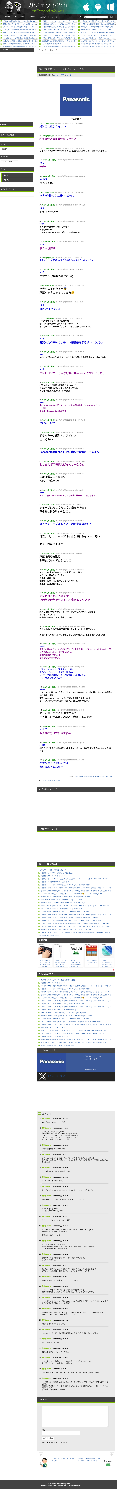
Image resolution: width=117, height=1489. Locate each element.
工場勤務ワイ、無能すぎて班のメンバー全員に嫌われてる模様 (63, 41)
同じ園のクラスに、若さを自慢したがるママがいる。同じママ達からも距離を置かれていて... (77, 1042)
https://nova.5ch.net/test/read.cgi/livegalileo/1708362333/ (94, 776)
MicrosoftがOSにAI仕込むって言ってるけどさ (96, 30)
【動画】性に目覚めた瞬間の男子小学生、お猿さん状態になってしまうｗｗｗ (71, 920)
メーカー (57, 75)
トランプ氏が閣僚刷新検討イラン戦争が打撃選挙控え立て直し (63, 46)
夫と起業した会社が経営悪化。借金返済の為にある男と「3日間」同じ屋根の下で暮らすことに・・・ (37, 38)
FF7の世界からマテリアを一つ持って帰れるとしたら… (21, 24)
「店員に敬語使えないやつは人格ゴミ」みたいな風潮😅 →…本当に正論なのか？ (72, 894)
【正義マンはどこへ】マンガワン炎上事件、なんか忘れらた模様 (63, 24)
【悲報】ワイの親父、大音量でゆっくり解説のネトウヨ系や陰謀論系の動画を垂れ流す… (33, 35)
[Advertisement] (76, 858)
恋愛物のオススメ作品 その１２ (53, 876)
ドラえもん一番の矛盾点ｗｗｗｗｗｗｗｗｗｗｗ (19, 30)
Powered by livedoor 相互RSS (49, 936)
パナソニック (46, 780)
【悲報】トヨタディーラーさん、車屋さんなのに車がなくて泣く (66, 885)
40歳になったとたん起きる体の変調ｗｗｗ (57, 1045)
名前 (43, 1430)
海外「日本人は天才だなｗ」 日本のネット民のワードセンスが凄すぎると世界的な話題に (33, 44)
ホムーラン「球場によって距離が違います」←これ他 (99, 38)
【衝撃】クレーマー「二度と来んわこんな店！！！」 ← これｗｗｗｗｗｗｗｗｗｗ (74, 879)
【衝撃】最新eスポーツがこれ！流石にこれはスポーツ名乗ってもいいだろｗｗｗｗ (70, 30)
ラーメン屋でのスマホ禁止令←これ (55, 1036)
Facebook (19, 17)
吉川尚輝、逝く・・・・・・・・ (54, 1027)
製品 (58, 780)
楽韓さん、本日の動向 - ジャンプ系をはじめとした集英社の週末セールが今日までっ (73, 1030)
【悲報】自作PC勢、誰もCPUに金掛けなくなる (59, 1010)
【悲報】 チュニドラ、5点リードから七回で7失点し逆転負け (62, 21)
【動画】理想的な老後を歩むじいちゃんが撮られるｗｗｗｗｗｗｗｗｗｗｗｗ (68, 32)
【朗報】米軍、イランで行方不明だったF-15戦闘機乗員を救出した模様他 (69, 917)
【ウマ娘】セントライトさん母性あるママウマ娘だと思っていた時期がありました (72, 1033)
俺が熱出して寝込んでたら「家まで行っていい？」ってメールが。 (66, 929)
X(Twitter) (6, 17)
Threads (31, 17)
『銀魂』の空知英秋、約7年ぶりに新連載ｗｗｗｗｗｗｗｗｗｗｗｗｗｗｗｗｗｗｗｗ (32, 21)
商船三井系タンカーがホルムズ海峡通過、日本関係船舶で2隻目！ (66, 897)
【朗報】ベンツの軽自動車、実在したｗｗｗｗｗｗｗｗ (62, 1004)
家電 (53, 780)
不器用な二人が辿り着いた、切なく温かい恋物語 (58, 980)
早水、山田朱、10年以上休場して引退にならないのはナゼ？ (64, 1013)
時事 (62, 75)
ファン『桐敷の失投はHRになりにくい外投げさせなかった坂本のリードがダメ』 (72, 1021)
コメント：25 (71, 75)
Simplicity (66, 1484)
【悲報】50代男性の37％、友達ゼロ (55, 882)
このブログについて (48, 17)
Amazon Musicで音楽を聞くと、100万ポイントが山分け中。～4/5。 (67, 1015)
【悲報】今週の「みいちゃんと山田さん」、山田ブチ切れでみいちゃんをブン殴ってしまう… (77, 1024)
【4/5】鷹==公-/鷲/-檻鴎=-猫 (51, 44)
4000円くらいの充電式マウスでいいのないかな (97, 27)
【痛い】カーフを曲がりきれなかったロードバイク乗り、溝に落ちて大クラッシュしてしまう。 (78, 1001)
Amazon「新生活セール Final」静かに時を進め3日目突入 (63, 903)
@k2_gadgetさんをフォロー (57, 1076)
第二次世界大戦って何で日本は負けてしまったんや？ (61, 908)
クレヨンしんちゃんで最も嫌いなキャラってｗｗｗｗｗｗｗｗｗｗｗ (26, 27)
